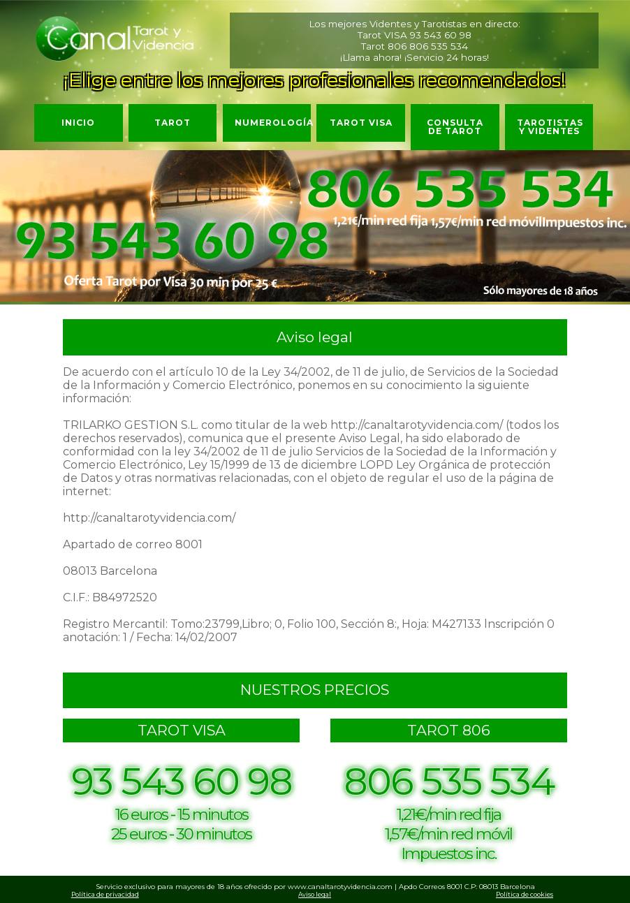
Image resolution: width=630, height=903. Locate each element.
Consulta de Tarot (455, 126)
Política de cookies (524, 894)
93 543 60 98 (440, 35)
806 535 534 (438, 46)
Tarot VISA (361, 122)
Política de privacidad (105, 894)
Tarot (172, 122)
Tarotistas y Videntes (550, 126)
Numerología (273, 122)
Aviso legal (314, 894)
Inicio (78, 122)
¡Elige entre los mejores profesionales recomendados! (315, 79)
